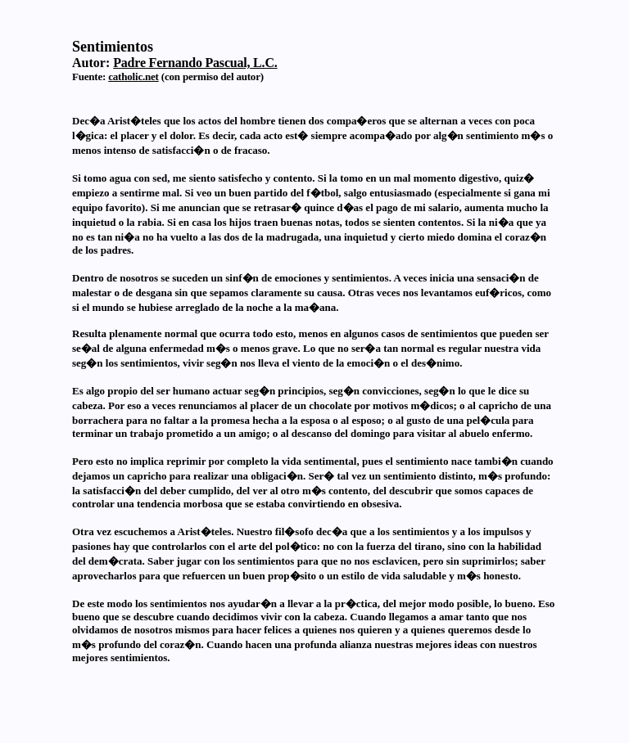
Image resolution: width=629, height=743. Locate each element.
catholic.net (133, 76)
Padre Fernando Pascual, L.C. (195, 63)
